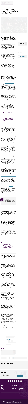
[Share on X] (9, 350)
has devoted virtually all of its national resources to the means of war (8, 148)
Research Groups (3, 336)
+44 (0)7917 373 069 (20, 52)
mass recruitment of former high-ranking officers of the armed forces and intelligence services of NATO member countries (7, 223)
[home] (7, 3)
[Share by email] (12, 350)
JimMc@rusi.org (20, 53)
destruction (10, 138)
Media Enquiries (20, 49)
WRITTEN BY (19, 41)
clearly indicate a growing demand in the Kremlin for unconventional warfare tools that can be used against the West (8, 214)
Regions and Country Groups (4, 331)
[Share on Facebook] (8, 350)
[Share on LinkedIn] (11, 350)
